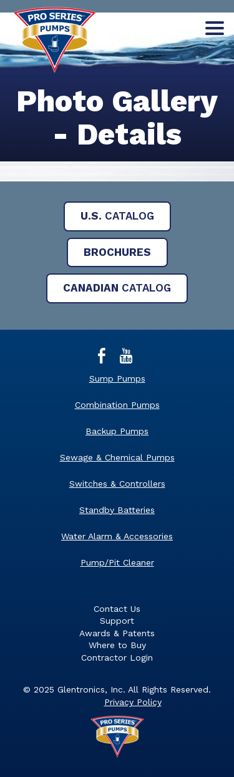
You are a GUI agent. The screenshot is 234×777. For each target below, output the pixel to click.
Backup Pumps (117, 431)
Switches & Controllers (117, 484)
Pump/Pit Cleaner (117, 562)
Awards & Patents (117, 633)
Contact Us (117, 609)
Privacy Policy (133, 702)
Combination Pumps (117, 405)
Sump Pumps (117, 378)
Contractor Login (117, 658)
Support (117, 621)
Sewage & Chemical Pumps (117, 457)
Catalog (117, 216)
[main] (117, 130)
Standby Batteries (117, 510)
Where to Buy (117, 645)
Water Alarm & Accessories (117, 536)
